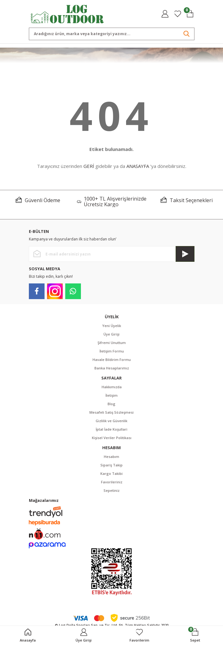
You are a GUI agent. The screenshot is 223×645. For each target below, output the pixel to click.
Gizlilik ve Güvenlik (111, 420)
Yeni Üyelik (111, 325)
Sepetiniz (111, 490)
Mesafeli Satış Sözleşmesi (111, 412)
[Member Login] (165, 13)
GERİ (88, 166)
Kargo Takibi (111, 473)
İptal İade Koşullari (111, 429)
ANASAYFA (137, 166)
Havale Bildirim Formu (112, 359)
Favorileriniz (111, 482)
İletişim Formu (111, 351)
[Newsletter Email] (111, 254)
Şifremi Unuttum (112, 342)
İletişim (111, 395)
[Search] (111, 34)
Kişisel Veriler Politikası (111, 437)
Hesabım (111, 456)
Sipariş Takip (111, 465)
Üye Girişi (111, 334)
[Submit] (185, 254)
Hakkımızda (112, 386)
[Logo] (67, 13)
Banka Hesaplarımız (111, 368)
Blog (111, 403)
